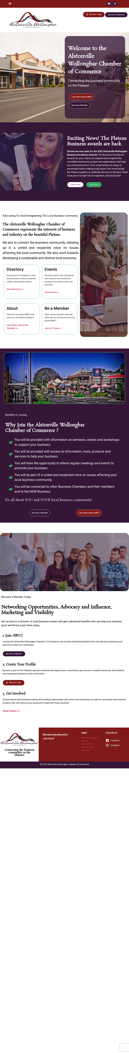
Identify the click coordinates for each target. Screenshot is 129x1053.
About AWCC (87, 745)
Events (84, 741)
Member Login (88, 748)
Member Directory (89, 738)
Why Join (85, 751)
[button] (10, 3)
